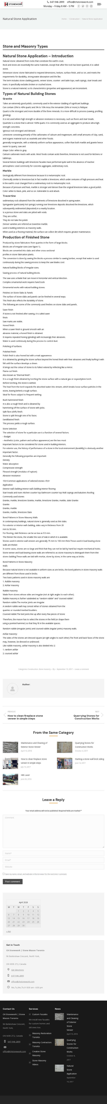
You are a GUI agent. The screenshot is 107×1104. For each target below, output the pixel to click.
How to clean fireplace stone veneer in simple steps (34, 761)
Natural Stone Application (72, 1069)
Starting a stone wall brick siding (89, 759)
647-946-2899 (17, 975)
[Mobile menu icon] (99, 4)
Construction (33, 669)
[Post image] (10, 747)
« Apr (8, 931)
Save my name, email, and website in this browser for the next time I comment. (36, 874)
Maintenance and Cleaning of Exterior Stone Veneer (34, 745)
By (54, 669)
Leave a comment (82, 669)
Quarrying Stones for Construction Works (84, 745)
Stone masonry (45, 669)
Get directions (17, 970)
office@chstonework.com (22, 981)
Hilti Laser (25, 775)
